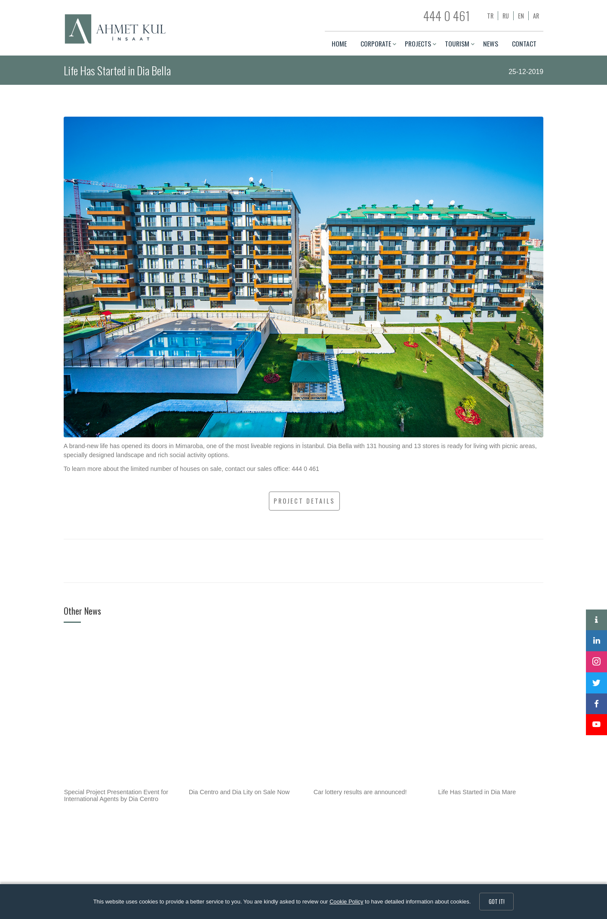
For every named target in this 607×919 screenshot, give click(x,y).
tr (490, 15)
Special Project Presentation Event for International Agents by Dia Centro (116, 795)
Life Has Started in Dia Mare (477, 792)
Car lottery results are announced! (360, 792)
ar (536, 15)
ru (505, 15)
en (521, 15)
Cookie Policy (346, 901)
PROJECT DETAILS (304, 500)
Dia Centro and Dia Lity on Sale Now (239, 792)
